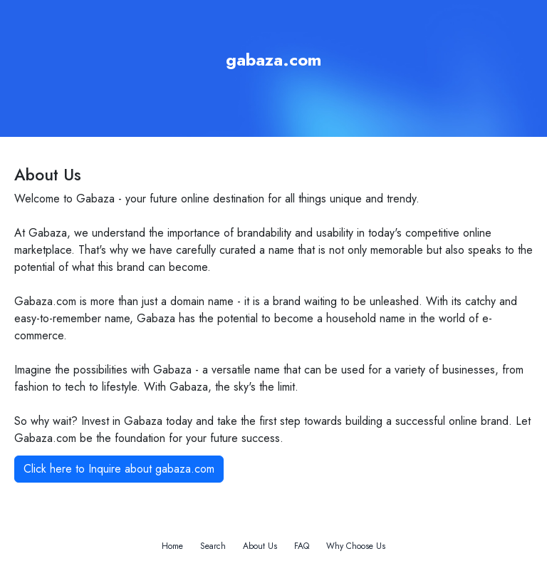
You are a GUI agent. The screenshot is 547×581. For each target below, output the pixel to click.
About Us (260, 546)
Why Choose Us (355, 546)
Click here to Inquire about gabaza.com (119, 469)
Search (213, 546)
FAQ (301, 546)
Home (172, 546)
